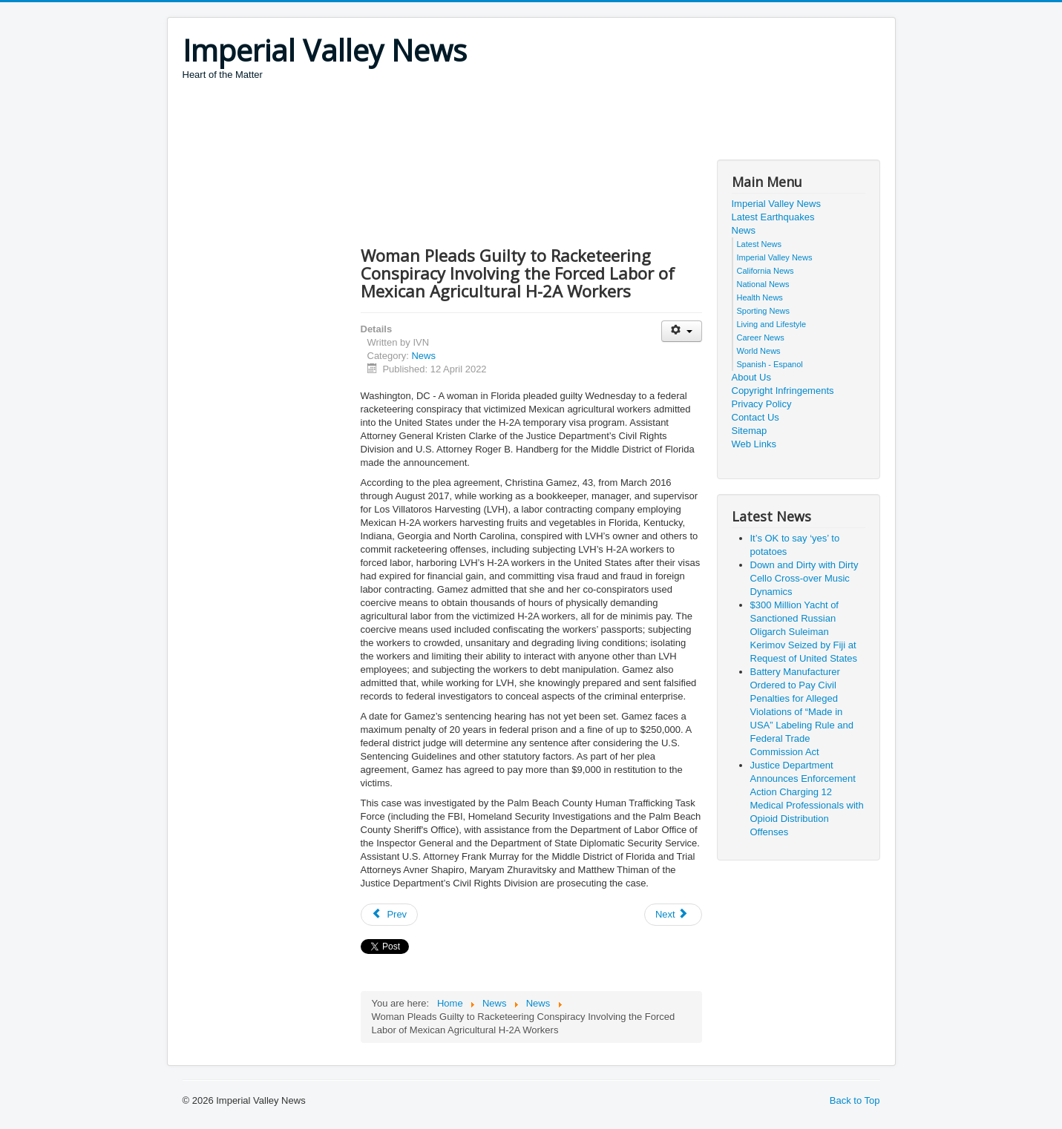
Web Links (754, 444)
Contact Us (755, 417)
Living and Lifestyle (772, 324)
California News (765, 270)
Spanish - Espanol (770, 364)
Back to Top (855, 1100)
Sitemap (749, 430)
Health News (760, 297)
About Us (751, 377)
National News (763, 284)
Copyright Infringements (783, 390)
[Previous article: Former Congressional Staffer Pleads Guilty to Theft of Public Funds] (390, 914)
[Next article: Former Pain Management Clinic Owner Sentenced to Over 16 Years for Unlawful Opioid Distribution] (673, 914)
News (423, 355)
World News (759, 350)
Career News (760, 337)
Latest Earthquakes (773, 217)
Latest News (759, 244)
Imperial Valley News (776, 203)
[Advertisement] (453, 122)
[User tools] (681, 331)
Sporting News (763, 310)
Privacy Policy (762, 403)
